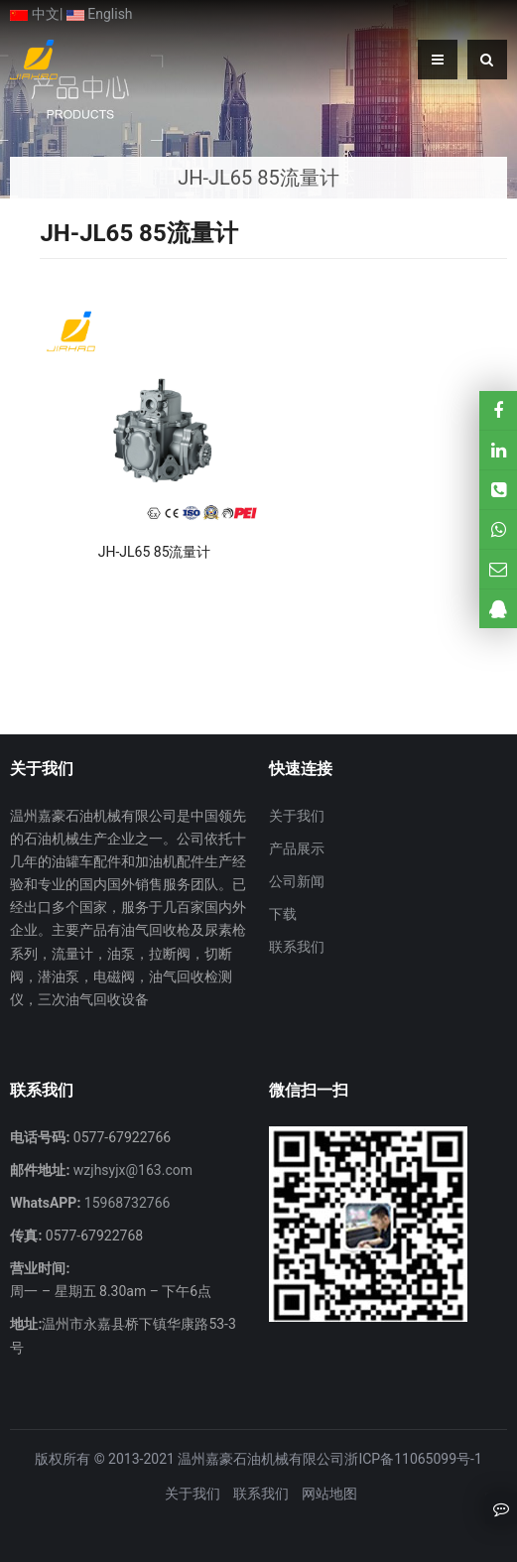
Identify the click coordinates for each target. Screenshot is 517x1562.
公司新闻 (296, 881)
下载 (283, 914)
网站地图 (329, 1493)
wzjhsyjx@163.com (131, 1170)
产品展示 (296, 848)
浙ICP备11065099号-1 (412, 1459)
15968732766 (125, 1203)
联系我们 (296, 947)
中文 (34, 14)
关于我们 (296, 816)
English (99, 14)
